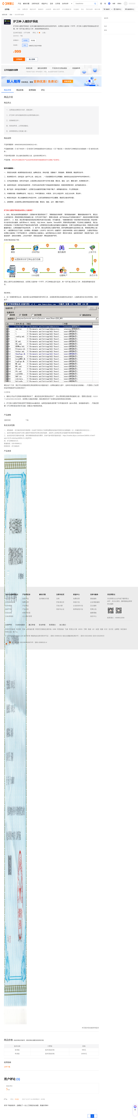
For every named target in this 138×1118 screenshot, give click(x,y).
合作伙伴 (65, 3)
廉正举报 (32, 625)
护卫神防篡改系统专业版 (16, 406)
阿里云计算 (73, 629)
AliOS (80, 629)
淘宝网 (18, 629)
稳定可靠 (8, 609)
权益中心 (45, 3)
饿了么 (15, 632)
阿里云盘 (8, 632)
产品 (19, 3)
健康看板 (93, 613)
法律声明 (8, 625)
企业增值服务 (95, 602)
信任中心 (93, 616)
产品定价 (25, 609)
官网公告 (93, 609)
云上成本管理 (27, 616)
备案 (114, 3)
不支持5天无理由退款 (59, 68)
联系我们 (52, 625)
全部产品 (25, 598)
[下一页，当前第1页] (95, 1116)
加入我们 (62, 625)
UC (93, 629)
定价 (51, 3)
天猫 (23, 629)
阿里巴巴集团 (10, 629)
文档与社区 (35, 3)
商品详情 (7, 90)
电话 (105, 26)
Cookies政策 (20, 625)
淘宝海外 (123, 629)
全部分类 (4, 14)
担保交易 (29, 68)
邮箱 (105, 30)
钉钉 (105, 629)
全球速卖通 (30, 629)
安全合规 (8, 613)
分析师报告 (9, 616)
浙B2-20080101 (56, 636)
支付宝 (111, 629)
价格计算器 (26, 613)
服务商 (106, 18)
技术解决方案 (44, 598)
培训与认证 (60, 609)
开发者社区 (60, 602)
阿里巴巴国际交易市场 (43, 629)
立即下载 (7, 1067)
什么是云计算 (10, 598)
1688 (54, 629)
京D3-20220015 (98, 636)
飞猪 (66, 629)
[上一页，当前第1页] (89, 1116)
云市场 (57, 3)
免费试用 (25, 602)
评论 (43, 90)
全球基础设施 (10, 602)
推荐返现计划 (78, 609)
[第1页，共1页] (92, 1116)
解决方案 (26, 3)
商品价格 (19, 90)
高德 (89, 629)
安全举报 (42, 625)
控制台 (119, 3)
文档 (57, 598)
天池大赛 (59, 606)
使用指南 (32, 90)
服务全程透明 (42, 68)
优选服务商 (76, 68)
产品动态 (25, 606)
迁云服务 (93, 606)
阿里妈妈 (60, 629)
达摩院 (117, 629)
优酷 (101, 629)
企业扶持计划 (78, 606)
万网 (85, 629)
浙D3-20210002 (86, 636)
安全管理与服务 (19, 14)
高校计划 (76, 602)
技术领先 (8, 606)
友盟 (97, 629)
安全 (11, 14)
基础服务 (93, 598)
